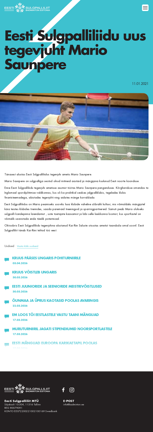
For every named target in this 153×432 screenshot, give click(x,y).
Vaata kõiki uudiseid (27, 246)
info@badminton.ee (73, 404)
